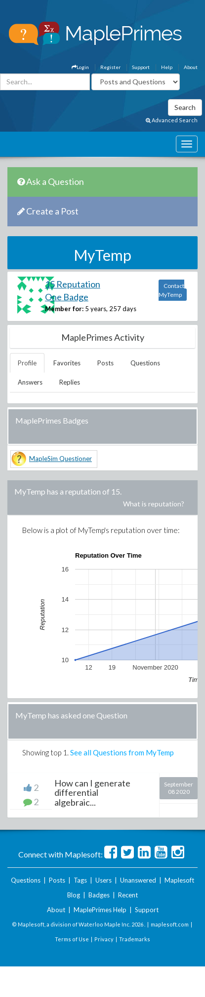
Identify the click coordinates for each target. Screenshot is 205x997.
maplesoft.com (170, 924)
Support (141, 67)
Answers (30, 382)
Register (110, 67)
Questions (145, 363)
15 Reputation (72, 284)
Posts (105, 363)
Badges (99, 895)
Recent (128, 895)
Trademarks (134, 939)
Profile (27, 363)
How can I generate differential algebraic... (92, 793)
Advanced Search (172, 120)
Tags (80, 880)
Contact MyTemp (171, 290)
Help (166, 67)
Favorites (67, 363)
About (191, 67)
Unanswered (138, 880)
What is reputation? (153, 503)
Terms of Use (72, 939)
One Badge (66, 296)
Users (103, 880)
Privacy (104, 939)
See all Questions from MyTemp (122, 752)
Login (80, 67)
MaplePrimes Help (100, 910)
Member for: (64, 309)
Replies (69, 382)
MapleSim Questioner (60, 459)
